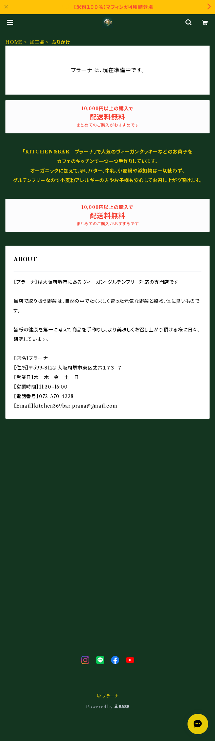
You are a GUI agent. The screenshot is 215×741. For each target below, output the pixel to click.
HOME (14, 42)
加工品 (37, 42)
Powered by (107, 706)
